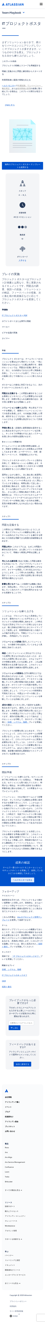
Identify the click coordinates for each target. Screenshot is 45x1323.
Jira (6, 1152)
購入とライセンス (11, 1211)
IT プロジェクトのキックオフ (14, 975)
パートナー (9, 1255)
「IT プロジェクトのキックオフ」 (26, 956)
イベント (8, 1107)
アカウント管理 (11, 1231)
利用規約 (13, 1306)
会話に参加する (22, 1064)
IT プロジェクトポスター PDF (14, 315)
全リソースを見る (12, 1283)
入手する (22, 260)
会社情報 (8, 1097)
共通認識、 (22, 85)
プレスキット (10, 1126)
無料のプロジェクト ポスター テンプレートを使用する (22, 166)
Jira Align (8, 1157)
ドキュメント (10, 1265)
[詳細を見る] (22, 105)
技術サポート (10, 1206)
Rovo (7, 1147)
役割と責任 (7, 986)
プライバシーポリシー (18, 1301)
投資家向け (9, 1117)
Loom (7, 1172)
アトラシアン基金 (11, 1122)
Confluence (9, 1167)
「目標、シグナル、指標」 (17, 722)
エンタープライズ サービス (15, 1275)
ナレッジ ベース (11, 1221)
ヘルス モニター (9, 85)
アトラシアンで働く (12, 1102)
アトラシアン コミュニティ (15, 1216)
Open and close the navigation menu (24, 12)
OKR (4, 981)
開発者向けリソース (12, 1270)
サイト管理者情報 (16, 1311)
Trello (7, 1177)
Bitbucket (8, 1182)
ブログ (7, 1112)
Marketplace (10, 1226)
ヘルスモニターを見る (22, 880)
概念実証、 (7, 88)
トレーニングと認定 (12, 1260)
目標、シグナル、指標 (11, 969)
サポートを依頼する (13, 1239)
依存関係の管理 (24, 88)
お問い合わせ (10, 1131)
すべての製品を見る (13, 1190)
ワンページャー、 (35, 85)
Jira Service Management (15, 1162)
